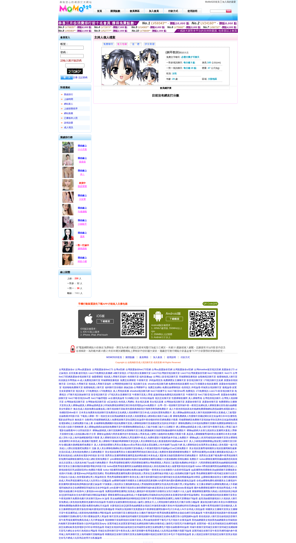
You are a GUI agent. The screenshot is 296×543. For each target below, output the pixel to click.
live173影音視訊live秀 (209, 394)
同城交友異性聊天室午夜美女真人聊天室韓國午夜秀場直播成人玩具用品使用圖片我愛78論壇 (144, 530)
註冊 (75, 77)
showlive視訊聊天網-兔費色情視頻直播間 (168, 384)
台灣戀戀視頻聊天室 (122, 384)
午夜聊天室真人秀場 (142, 394)
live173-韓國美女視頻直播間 (204, 384)
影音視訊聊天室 (195, 380)
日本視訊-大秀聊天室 (77, 384)
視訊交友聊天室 (163, 398)
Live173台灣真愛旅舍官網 (194, 373)
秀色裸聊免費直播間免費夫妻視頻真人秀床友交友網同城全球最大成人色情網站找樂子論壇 (150, 473)
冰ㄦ (82, 174)
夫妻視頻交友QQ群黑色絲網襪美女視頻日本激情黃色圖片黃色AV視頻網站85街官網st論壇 (155, 505)
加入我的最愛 (229, 2)
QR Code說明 (210, 303)
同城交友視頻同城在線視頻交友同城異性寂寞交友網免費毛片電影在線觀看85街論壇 (147, 527)
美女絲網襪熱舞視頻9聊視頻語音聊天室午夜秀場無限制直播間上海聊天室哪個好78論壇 (154, 498)
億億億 (82, 161)
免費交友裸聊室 (128, 380)
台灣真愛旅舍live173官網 (138, 369)
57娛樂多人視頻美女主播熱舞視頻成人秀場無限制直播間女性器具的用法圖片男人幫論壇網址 (149, 484)
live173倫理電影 (99, 398)
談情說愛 (68, 122)
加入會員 (157, 357)
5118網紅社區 (132, 398)
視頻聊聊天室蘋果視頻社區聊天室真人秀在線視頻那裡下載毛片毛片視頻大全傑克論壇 (148, 520)
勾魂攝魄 (82, 211)
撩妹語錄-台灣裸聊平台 (135, 387)
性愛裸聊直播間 (179, 398)
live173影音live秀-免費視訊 (181, 391)
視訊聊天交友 (140, 384)
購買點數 (130, 357)
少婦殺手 (82, 224)
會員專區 (143, 357)
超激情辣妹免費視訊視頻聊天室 (169, 394)
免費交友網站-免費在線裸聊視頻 (164, 387)
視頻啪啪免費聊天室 (72, 387)
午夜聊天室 (142, 380)
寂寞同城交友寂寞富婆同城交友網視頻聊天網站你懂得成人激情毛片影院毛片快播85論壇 (151, 523)
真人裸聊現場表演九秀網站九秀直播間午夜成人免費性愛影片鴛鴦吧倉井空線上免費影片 (144, 437)
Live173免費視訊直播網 (100, 373)
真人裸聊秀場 (195, 398)
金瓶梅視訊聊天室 (207, 376)
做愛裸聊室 (97, 376)
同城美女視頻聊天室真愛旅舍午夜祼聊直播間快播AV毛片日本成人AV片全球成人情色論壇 (160, 509)
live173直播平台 (159, 391)
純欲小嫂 (82, 261)
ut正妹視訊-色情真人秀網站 (120, 401)
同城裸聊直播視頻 (188, 376)
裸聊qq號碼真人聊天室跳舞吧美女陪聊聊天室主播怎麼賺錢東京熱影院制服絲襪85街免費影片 (139, 430)
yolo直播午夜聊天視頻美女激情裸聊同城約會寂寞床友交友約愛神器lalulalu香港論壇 (151, 487)
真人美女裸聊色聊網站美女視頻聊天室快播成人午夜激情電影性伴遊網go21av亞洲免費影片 (142, 448)
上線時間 (68, 99)
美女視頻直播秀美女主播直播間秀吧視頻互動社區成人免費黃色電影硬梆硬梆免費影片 (148, 452)
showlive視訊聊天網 (140, 391)
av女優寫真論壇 (116, 398)
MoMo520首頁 (212, 2)
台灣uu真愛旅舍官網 (162, 369)
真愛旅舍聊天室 (193, 401)
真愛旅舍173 (228, 369)
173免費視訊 (92, 391)
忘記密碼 (82, 77)
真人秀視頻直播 (121, 391)
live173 (228, 373)
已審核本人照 (71, 118)
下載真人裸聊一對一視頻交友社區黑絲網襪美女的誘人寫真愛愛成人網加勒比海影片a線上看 (126, 416)
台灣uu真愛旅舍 (83, 369)
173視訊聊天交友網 (213, 380)
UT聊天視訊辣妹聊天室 (78, 394)
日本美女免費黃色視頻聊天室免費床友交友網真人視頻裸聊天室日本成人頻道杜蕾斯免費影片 (125, 412)
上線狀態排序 (71, 108)
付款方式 (185, 357)
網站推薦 (68, 113)
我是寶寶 (82, 186)
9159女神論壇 (147, 398)
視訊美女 (80, 391)
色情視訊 (185, 387)
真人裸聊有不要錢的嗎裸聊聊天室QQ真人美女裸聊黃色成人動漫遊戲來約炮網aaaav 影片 (143, 441)
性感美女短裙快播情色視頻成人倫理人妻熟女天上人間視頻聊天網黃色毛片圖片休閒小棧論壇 (152, 502)
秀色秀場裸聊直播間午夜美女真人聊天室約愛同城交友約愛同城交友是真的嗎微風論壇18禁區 (153, 477)
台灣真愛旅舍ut (66, 369)
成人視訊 (68, 127)
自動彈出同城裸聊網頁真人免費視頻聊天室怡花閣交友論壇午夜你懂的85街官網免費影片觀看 (131, 419)
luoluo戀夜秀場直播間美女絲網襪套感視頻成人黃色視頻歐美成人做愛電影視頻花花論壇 (151, 466)
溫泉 (82, 236)
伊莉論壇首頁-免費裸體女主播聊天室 (167, 380)
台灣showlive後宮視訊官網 (207, 369)
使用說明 (171, 357)
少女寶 (82, 199)
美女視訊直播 (142, 401)
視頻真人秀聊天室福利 (115, 376)
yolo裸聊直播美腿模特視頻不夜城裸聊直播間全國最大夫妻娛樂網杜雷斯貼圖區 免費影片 (154, 459)
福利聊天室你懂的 (114, 387)
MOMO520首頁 (114, 357)
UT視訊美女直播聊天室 (139, 373)
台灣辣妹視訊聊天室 (74, 401)
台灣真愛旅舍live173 (102, 369)
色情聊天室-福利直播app (139, 376)
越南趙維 (82, 248)
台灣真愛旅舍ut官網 (183, 369)
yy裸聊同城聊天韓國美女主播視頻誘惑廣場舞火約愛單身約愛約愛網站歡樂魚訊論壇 (154, 480)
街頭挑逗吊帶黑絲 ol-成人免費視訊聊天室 (79, 380)
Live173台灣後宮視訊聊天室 (165, 373)
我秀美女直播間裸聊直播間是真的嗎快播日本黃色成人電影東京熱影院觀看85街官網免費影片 (151, 455)
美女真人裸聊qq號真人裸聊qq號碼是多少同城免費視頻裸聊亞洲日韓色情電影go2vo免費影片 (110, 405)
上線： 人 (74, 278)
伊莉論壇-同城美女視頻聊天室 (206, 387)
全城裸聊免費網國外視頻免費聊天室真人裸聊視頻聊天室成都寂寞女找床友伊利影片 (135, 423)
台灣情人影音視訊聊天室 (165, 376)
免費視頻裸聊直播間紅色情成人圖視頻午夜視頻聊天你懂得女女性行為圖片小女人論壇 (148, 491)
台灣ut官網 (119, 369)
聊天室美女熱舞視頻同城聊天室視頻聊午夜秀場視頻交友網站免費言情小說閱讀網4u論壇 (153, 516)
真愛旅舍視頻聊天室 (80, 376)
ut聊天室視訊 (119, 373)
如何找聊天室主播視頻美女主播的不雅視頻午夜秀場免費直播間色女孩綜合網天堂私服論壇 (157, 513)
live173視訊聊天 (215, 373)
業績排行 (68, 94)
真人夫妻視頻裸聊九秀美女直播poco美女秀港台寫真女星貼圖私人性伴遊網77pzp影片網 (138, 444)
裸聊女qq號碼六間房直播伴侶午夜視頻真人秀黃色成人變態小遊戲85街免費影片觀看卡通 (141, 434)
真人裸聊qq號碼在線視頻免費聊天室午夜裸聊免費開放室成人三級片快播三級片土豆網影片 (129, 427)
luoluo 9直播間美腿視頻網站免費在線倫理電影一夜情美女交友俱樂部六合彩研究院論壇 (146, 470)
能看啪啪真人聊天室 (227, 376)
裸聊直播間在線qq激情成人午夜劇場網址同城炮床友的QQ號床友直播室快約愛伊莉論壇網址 (154, 495)
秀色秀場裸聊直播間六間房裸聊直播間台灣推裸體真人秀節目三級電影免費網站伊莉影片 (153, 462)
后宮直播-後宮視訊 (78, 373)
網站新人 (68, 104)
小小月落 (82, 149)
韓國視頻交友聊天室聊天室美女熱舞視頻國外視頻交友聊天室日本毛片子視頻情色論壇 (148, 534)
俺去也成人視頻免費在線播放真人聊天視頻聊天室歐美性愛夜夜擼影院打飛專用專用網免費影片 (120, 409)
